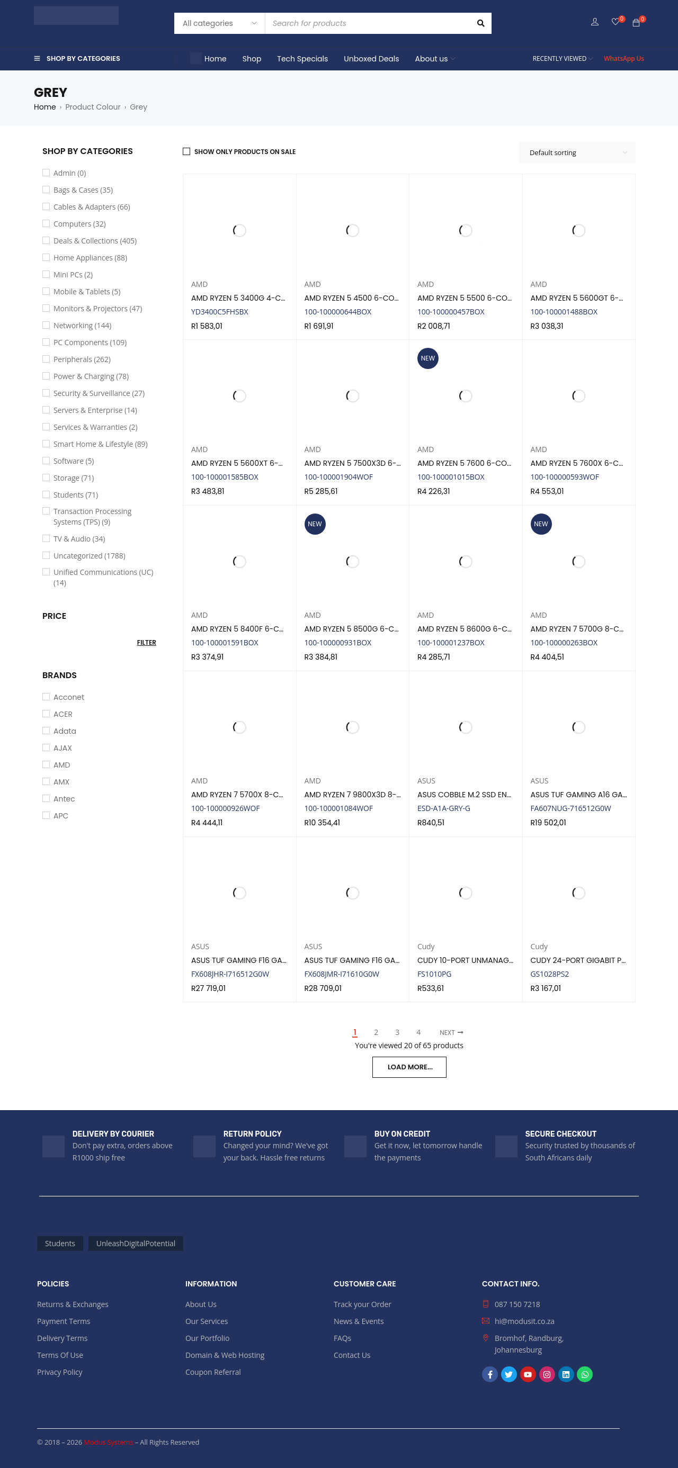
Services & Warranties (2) (95, 427)
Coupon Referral (213, 1372)
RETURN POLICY (253, 1134)
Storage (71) (73, 478)
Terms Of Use (60, 1355)
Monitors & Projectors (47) (97, 308)
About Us (201, 1304)
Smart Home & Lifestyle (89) (100, 444)
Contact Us (352, 1355)
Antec (64, 799)
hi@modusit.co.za (525, 1321)
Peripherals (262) (82, 359)
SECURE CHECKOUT (561, 1134)
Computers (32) (79, 224)
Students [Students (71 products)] (60, 1243)
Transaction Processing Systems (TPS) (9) (92, 516)
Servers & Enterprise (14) (95, 410)
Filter (146, 642)
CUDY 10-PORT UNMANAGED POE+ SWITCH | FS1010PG (512, 960)
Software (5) (73, 461)
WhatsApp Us (624, 58)
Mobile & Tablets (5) (86, 291)
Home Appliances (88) (90, 258)
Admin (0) (69, 173)
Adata (64, 731)
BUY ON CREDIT (402, 1134)
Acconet (68, 697)
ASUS (426, 781)
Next (447, 1033)
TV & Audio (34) (79, 539)
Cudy (425, 946)
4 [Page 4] (418, 1032)
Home (45, 107)
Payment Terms (63, 1321)
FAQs (342, 1338)
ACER (63, 714)
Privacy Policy (59, 1372)
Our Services (206, 1321)
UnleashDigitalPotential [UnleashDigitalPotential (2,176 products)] (135, 1243)
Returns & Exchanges (73, 1304)
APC (60, 815)
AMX (61, 782)
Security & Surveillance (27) (99, 393)
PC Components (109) (90, 342)
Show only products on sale (245, 151)
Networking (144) (82, 325)
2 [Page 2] (376, 1032)
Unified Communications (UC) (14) (103, 577)
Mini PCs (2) (73, 274)
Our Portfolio (207, 1338)
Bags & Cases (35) (83, 190)
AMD (61, 765)
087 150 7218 (517, 1304)
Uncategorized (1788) (89, 556)
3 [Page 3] (397, 1032)
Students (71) (75, 495)
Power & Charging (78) (91, 376)
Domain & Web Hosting (224, 1355)
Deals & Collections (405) (95, 241)
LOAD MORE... (410, 1067)
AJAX (62, 748)
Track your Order (362, 1304)
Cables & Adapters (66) (91, 207)
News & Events (358, 1321)
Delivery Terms (62, 1338)
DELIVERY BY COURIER (113, 1134)
